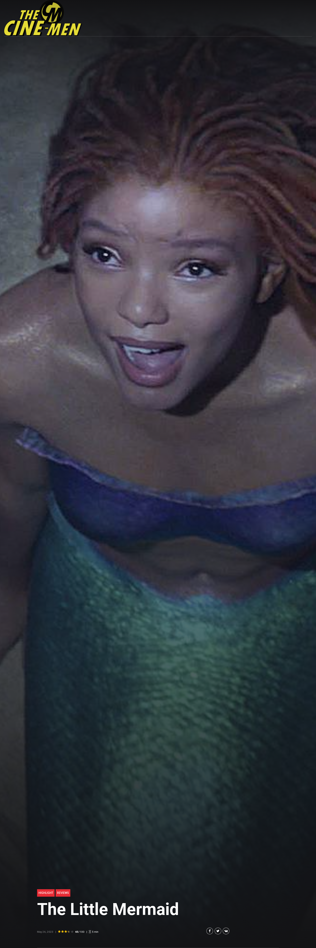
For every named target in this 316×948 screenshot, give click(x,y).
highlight (45, 892)
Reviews (63, 892)
